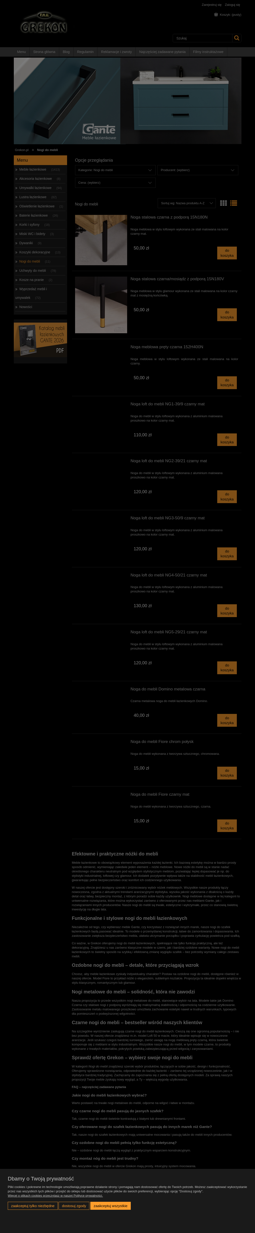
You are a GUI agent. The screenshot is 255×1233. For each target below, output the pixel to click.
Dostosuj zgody (74, 1206)
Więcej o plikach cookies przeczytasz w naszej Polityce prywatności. (55, 1195)
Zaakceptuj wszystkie (110, 1206)
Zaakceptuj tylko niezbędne (32, 1206)
